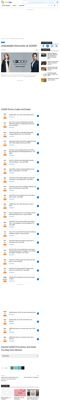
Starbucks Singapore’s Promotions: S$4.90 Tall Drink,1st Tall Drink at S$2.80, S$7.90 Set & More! (52, 56)
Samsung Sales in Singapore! (31, 377)
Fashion (7, 38)
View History (5, 356)
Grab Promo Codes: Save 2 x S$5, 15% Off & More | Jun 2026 (53, 63)
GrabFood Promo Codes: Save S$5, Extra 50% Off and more (52, 68)
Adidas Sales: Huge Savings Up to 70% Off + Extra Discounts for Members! (10, 379)
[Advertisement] (30, 23)
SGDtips (3, 38)
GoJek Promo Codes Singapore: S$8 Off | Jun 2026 (52, 74)
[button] (40, 2)
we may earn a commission (29, 76)
